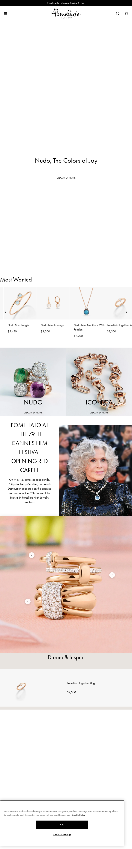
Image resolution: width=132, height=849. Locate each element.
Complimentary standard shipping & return (66, 2)
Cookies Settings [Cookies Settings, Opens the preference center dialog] (62, 834)
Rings (66, 200)
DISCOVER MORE (66, 177)
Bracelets (66, 220)
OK (62, 824)
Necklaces (66, 260)
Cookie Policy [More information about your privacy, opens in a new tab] (78, 814)
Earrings (66, 240)
